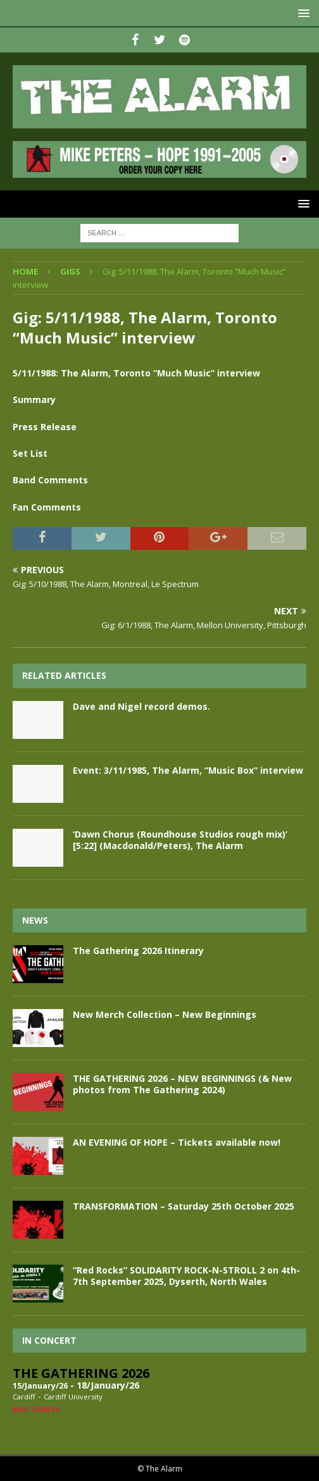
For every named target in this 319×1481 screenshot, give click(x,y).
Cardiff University (73, 1396)
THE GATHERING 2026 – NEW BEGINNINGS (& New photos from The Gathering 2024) (182, 1084)
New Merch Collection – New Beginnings (164, 1014)
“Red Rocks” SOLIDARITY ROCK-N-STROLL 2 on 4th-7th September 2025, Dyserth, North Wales (186, 1275)
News (35, 920)
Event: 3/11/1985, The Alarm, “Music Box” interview (188, 770)
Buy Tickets (36, 1409)
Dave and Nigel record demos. (141, 706)
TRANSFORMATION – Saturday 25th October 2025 (183, 1206)
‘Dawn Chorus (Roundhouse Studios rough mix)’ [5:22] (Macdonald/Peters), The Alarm (180, 840)
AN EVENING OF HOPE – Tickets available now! (176, 1142)
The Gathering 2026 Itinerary (138, 951)
